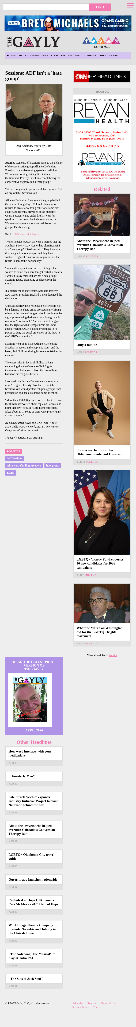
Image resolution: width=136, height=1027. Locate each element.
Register (92, 1003)
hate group (52, 465)
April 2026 (34, 730)
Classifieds (90, 56)
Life (63, 56)
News (13, 56)
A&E (70, 56)
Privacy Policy (80, 1007)
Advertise (77, 1003)
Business (34, 56)
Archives (114, 56)
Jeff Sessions (14, 458)
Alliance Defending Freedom (24, 465)
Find (100, 7)
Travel (78, 56)
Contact (97, 1007)
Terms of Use (108, 1003)
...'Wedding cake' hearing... (27, 234)
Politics (23, 56)
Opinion (103, 56)
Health (54, 56)
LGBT (11, 472)
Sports (45, 56)
